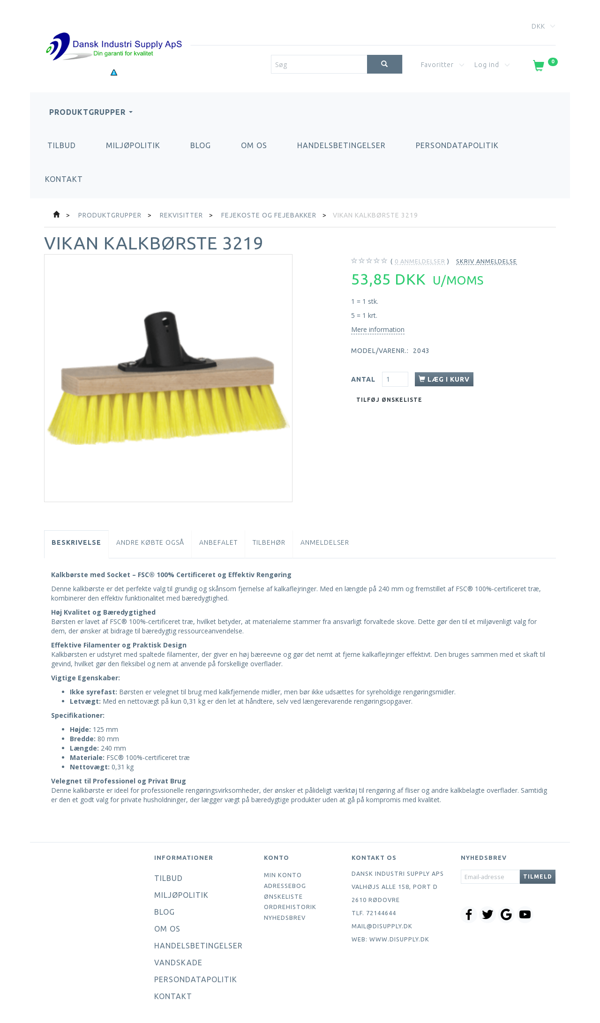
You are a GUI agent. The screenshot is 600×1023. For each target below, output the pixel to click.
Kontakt (64, 179)
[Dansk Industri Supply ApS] (113, 33)
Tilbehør (269, 542)
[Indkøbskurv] (544, 67)
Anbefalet (218, 542)
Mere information (378, 329)
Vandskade (178, 962)
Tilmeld (537, 876)
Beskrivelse (76, 542)
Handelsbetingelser (341, 145)
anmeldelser (420, 261)
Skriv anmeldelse (486, 261)
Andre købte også (150, 542)
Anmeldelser (324, 542)
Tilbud (61, 145)
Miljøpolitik (133, 145)
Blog (200, 145)
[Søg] (384, 64)
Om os (254, 145)
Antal (364, 379)
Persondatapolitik (457, 145)
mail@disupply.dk (382, 926)
